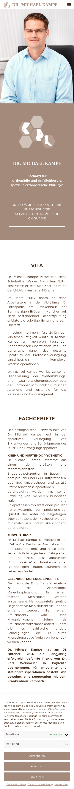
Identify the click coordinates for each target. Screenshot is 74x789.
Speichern (37, 776)
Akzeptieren (37, 756)
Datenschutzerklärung (40, 784)
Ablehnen (37, 766)
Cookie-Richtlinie (16, 784)
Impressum (61, 784)
